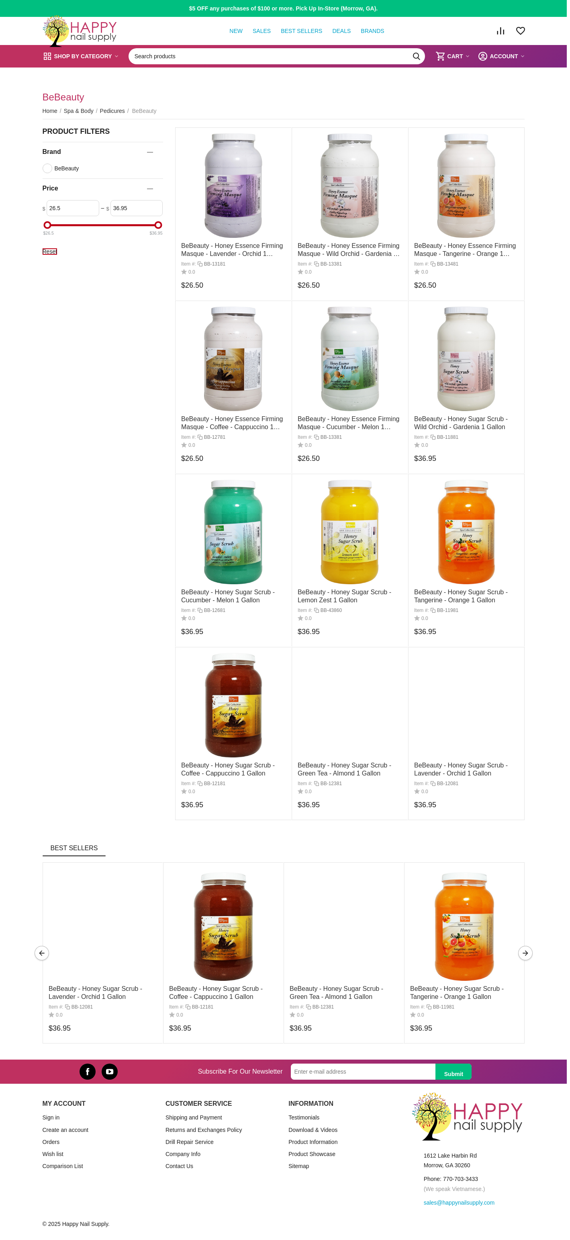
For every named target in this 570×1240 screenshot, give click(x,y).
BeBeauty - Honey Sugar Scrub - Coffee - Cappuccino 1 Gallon (216, 992)
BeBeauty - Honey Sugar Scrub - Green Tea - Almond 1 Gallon (336, 992)
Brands (372, 31)
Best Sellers (301, 31)
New (236, 31)
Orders (51, 1142)
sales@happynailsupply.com (459, 1202)
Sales (262, 31)
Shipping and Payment (193, 1117)
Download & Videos (312, 1130)
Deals (341, 31)
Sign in (51, 1117)
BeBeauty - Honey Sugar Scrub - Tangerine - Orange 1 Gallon (457, 992)
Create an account (65, 1130)
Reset (50, 251)
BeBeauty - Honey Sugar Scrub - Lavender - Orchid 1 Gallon (95, 992)
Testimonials (303, 1117)
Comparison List (63, 1166)
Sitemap (298, 1166)
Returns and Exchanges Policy (203, 1130)
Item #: (188, 264)
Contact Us (179, 1166)
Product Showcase (311, 1154)
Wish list (53, 1154)
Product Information (312, 1142)
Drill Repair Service (189, 1142)
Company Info (182, 1154)
